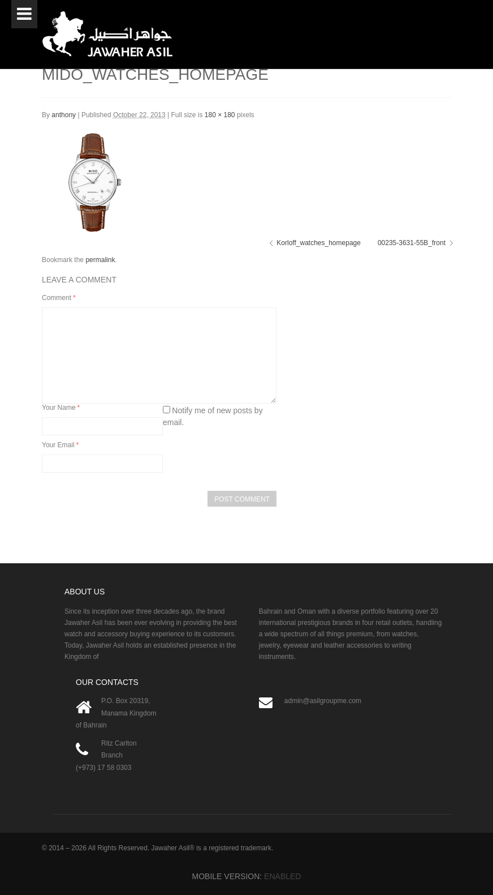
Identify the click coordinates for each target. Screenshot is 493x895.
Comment (59, 298)
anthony (63, 115)
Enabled (282, 876)
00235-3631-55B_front (412, 243)
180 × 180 (220, 115)
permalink (100, 260)
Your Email (60, 445)
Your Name (61, 408)
